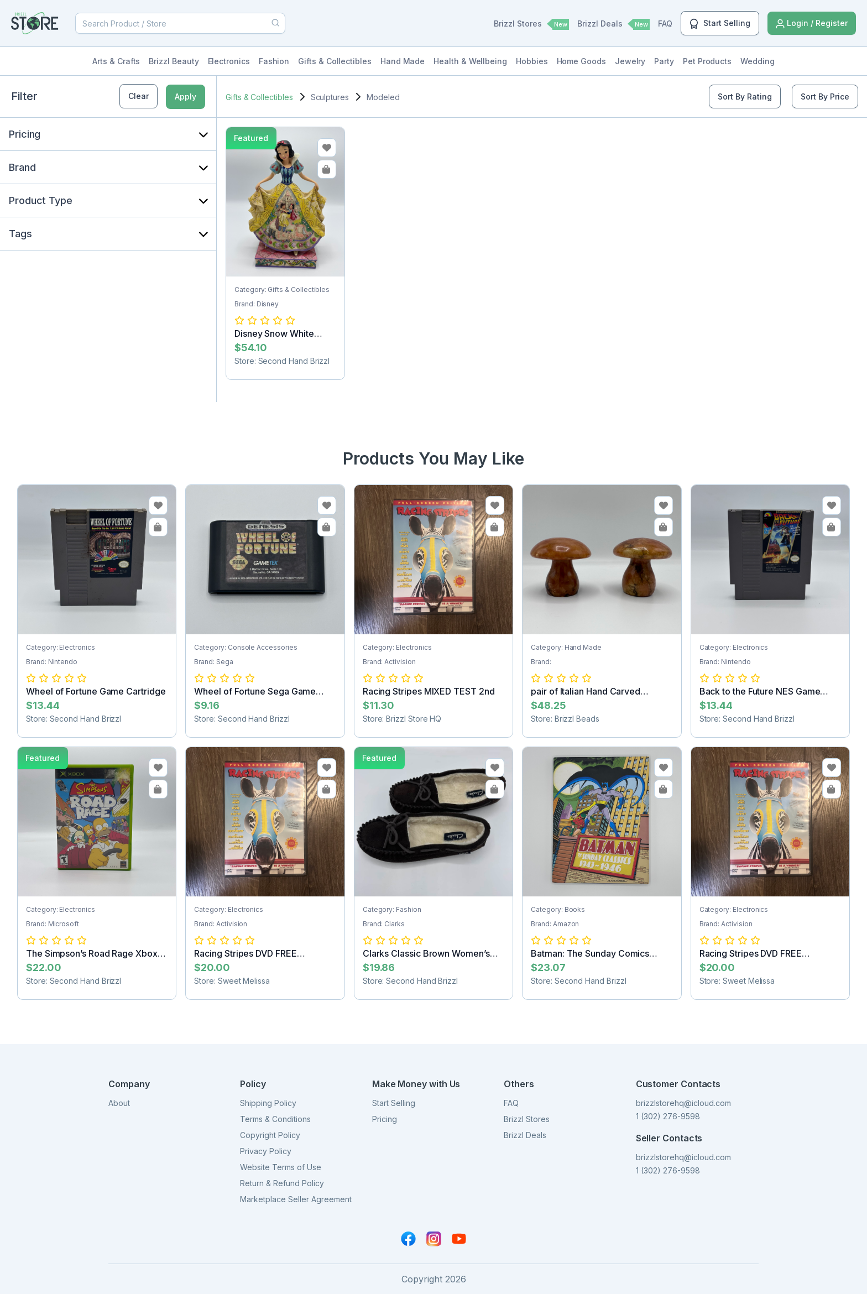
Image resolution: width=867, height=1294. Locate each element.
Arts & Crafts (116, 61)
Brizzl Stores (531, 24)
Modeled (383, 97)
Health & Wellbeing (470, 61)
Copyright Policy (270, 1135)
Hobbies (532, 61)
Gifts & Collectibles (335, 61)
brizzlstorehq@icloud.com (683, 1103)
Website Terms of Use (280, 1167)
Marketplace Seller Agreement (296, 1199)
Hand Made (402, 61)
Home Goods (581, 61)
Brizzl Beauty (174, 61)
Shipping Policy (268, 1103)
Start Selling (720, 23)
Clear (138, 96)
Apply (185, 96)
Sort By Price (825, 96)
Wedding (757, 61)
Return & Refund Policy (282, 1183)
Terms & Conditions (275, 1119)
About (119, 1103)
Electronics (229, 61)
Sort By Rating (745, 96)
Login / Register (812, 23)
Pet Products (707, 61)
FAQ (665, 23)
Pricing (384, 1119)
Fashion (274, 61)
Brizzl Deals (613, 24)
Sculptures (330, 97)
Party (664, 61)
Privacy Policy (265, 1151)
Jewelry (630, 61)
